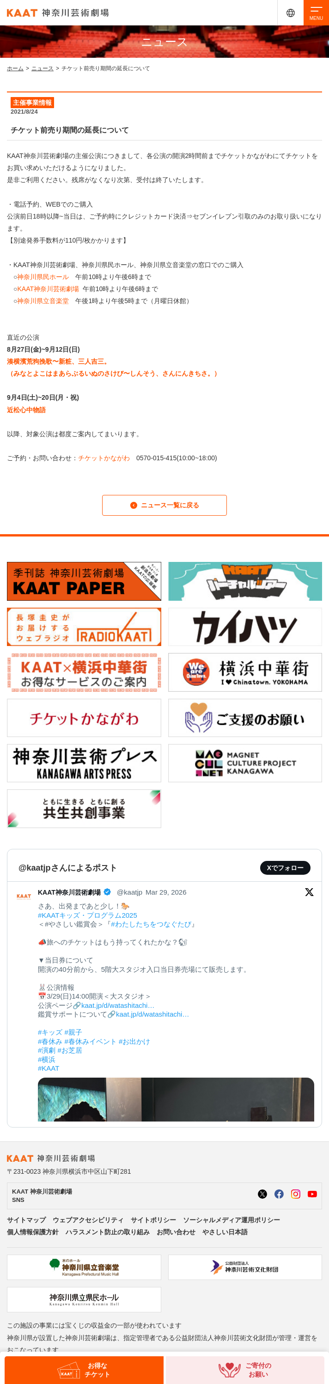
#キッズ (50, 1032)
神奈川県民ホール (43, 276)
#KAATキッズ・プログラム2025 (87, 915)
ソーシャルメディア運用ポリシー (231, 1220)
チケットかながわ (104, 458)
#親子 (73, 1032)
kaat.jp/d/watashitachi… (117, 1005)
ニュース (42, 68)
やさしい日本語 (225, 1232)
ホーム (15, 68)
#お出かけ (134, 1041)
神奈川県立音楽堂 (43, 301)
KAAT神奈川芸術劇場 (48, 289)
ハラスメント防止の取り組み (108, 1232)
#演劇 (46, 1050)
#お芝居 (70, 1050)
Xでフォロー (285, 868)
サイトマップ (26, 1220)
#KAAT (48, 1068)
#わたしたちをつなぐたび (151, 924)
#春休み (50, 1041)
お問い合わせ (176, 1232)
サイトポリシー (153, 1220)
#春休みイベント (91, 1041)
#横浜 (46, 1059)
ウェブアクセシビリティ (88, 1220)
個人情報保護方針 (33, 1232)
